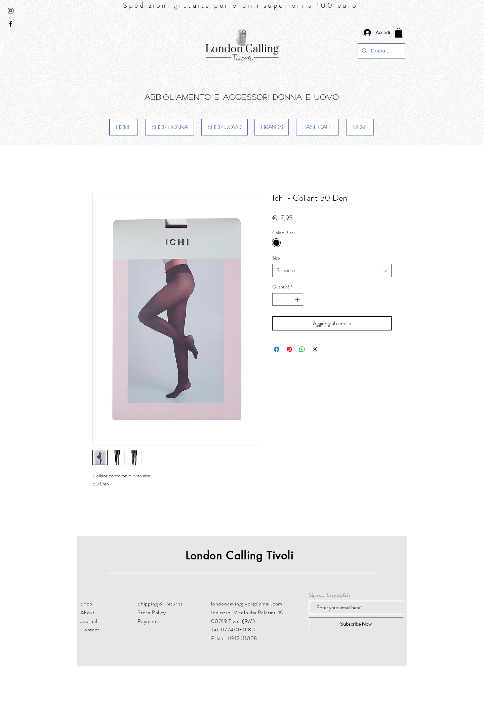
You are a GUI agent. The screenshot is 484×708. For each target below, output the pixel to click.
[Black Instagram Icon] (10, 10)
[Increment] (298, 299)
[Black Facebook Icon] (10, 24)
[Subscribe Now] (356, 623)
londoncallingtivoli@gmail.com (246, 603)
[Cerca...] (381, 51)
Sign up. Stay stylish (329, 595)
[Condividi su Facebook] (277, 349)
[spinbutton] (288, 299)
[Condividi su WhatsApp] (302, 349)
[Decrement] (277, 299)
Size (276, 257)
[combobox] (332, 270)
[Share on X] (315, 349)
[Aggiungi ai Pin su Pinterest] (289, 349)
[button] (399, 33)
